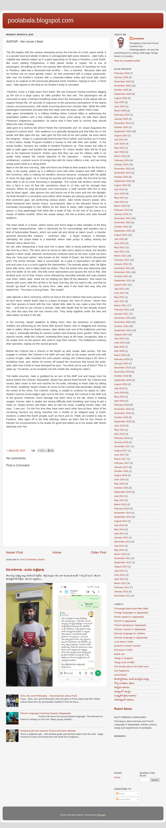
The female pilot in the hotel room (131, 666)
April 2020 (119, 351)
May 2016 (119, 483)
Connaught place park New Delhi (131, 608)
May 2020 (119, 347)
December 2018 (122, 409)
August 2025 (120, 98)
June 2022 (119, 243)
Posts (120, 793)
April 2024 (119, 152)
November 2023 (122, 172)
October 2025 (121, 89)
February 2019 (121, 405)
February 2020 (121, 359)
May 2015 (119, 500)
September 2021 (122, 280)
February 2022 (121, 260)
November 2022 (122, 222)
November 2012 (122, 558)
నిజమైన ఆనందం (122, 687)
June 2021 (119, 293)
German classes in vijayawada (130, 629)
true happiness (122, 670)
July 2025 (119, 102)
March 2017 (120, 459)
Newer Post (14, 552)
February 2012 (121, 587)
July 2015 (119, 496)
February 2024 (121, 160)
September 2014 (122, 517)
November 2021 (122, 272)
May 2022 (119, 247)
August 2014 (120, 521)
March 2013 (120, 554)
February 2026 (121, 73)
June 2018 (119, 425)
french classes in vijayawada (129, 617)
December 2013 (122, 541)
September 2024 (122, 131)
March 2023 (120, 206)
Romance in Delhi (123, 650)
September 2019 (122, 380)
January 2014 (121, 537)
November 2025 (122, 85)
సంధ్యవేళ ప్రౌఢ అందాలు (125, 695)
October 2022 (121, 226)
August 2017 (120, 450)
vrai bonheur (120, 675)
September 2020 (122, 330)
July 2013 (119, 545)
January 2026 (121, 77)
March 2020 (120, 355)
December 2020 (122, 318)
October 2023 (121, 177)
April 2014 (119, 533)
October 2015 (121, 487)
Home (57, 552)
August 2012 (120, 566)
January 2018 (121, 442)
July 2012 (119, 570)
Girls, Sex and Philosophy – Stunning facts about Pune (48, 695)
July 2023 (119, 189)
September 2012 (122, 562)
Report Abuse (123, 708)
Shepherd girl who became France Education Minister (48, 730)
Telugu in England (123, 658)
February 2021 (121, 309)
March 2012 (120, 583)
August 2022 (120, 235)
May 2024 (119, 148)
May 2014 (119, 529)
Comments (123, 799)
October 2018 (121, 417)
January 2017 (121, 467)
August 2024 (120, 135)
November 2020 (122, 322)
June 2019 (119, 392)
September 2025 (122, 94)
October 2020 (121, 326)
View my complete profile (127, 60)
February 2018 (121, 438)
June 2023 (119, 193)
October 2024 (121, 127)
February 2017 (121, 463)
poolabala (138, 38)
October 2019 (121, 376)
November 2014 (122, 512)
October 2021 (121, 276)
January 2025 (121, 119)
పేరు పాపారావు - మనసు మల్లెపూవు (25, 569)
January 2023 (121, 214)
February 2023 (121, 210)
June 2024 (119, 143)
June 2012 (119, 575)
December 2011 (122, 595)
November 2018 (122, 413)
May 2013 (119, 550)
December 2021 (122, 268)
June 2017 (119, 454)
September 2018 (122, 421)
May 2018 (119, 429)
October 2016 (121, 471)
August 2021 (120, 284)
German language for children (129, 633)
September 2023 (122, 181)
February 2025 (121, 114)
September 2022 (122, 230)
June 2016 (119, 479)
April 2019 (119, 401)
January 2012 (121, 591)
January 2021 (121, 313)
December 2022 (122, 218)
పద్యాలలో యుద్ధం (122, 691)
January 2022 (121, 264)
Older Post (98, 552)
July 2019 (119, 388)
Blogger (101, 815)
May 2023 (119, 197)
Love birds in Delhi (123, 641)
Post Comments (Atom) (32, 559)
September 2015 (122, 492)
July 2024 (119, 139)
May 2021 (119, 297)
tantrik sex (119, 654)
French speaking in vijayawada (130, 625)
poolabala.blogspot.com (40, 20)
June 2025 (119, 106)
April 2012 (119, 579)
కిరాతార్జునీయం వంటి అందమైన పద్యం (131, 679)
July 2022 (119, 239)
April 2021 (119, 301)
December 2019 (122, 367)
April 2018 (119, 434)
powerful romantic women (127, 645)
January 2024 (121, 164)
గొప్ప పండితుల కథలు (124, 683)
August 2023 (120, 185)
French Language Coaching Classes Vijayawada (45, 713)
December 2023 (122, 168)
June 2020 (119, 342)
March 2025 (120, 110)
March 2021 (120, 305)
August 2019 (120, 384)
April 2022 (119, 251)
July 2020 (119, 338)
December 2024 (122, 123)
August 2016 (120, 475)
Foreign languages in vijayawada (131, 612)
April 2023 (119, 202)
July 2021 (119, 288)
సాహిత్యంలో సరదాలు (124, 699)
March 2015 (120, 504)
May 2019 (119, 396)
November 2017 (122, 446)
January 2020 (121, 363)
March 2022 (120, 255)
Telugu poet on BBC (124, 662)
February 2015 (121, 508)
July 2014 (119, 525)
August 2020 (120, 334)
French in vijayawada (125, 621)
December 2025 (122, 81)
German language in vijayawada (130, 637)
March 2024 (120, 156)
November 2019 (122, 371)
